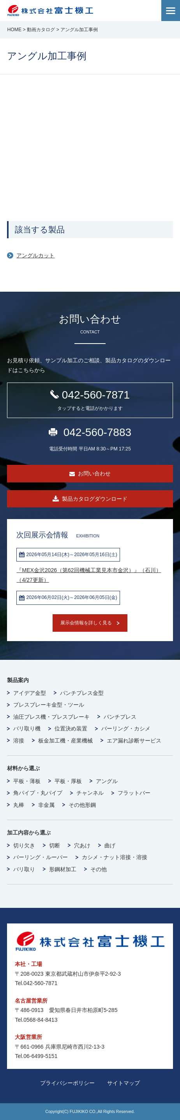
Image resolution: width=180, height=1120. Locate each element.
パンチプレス (120, 717)
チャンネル (90, 793)
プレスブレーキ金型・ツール (48, 705)
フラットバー (134, 793)
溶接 (18, 740)
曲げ (109, 845)
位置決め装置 (71, 728)
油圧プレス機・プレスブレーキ (51, 717)
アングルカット (35, 255)
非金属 (46, 805)
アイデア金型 (29, 693)
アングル (107, 781)
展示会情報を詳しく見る (86, 623)
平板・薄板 (27, 781)
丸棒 (18, 805)
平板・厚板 (68, 781)
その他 (98, 869)
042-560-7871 (90, 401)
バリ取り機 (27, 728)
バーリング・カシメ (125, 728)
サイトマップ (123, 1083)
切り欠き (24, 845)
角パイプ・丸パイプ (37, 793)
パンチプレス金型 (82, 693)
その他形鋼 (82, 805)
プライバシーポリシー (67, 1083)
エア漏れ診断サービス (134, 740)
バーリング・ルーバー (40, 857)
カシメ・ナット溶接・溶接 (114, 857)
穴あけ (82, 845)
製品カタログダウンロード (94, 499)
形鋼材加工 (62, 869)
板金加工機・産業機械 (65, 740)
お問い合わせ (94, 473)
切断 (54, 845)
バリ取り (24, 869)
